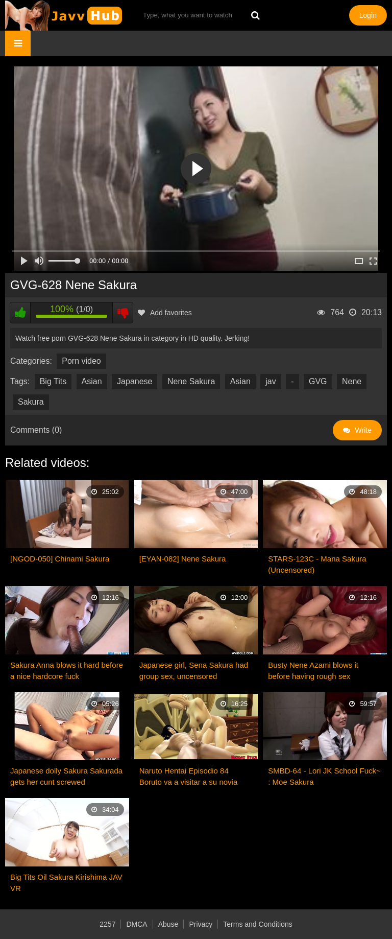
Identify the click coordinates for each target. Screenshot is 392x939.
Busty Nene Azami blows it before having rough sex (313, 670)
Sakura (31, 401)
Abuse (168, 924)
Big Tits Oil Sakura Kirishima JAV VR (66, 883)
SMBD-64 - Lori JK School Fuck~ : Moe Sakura (324, 776)
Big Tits (53, 381)
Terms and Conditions (257, 924)
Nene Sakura (191, 381)
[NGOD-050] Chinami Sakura (59, 558)
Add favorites (165, 313)
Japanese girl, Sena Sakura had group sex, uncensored (193, 670)
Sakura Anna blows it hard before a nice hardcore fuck (66, 670)
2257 (107, 924)
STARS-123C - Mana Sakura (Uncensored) (317, 564)
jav (270, 381)
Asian (92, 381)
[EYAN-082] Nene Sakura (182, 558)
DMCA (136, 924)
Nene (351, 381)
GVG (318, 381)
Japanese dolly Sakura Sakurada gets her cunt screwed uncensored (66, 777)
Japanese (134, 381)
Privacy (200, 924)
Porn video (81, 361)
